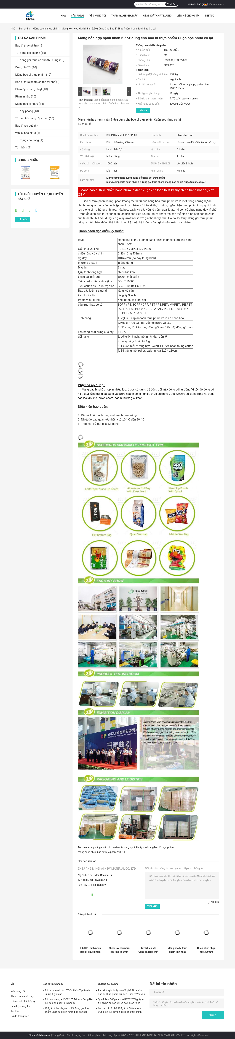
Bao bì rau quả (24, 125)
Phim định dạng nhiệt (28, 89)
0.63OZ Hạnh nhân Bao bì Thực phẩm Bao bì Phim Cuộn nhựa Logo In (90, 950)
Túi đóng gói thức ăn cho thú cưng (36, 60)
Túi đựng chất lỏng (27, 140)
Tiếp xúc (142, 110)
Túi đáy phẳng (24, 111)
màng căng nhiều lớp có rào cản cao (108, 847)
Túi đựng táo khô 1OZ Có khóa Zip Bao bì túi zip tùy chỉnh (67, 992)
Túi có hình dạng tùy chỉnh (31, 118)
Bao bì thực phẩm (26, 45)
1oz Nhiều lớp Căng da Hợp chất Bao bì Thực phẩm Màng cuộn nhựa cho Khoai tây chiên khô (148, 950)
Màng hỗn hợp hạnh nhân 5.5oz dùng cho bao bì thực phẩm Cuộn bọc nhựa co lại (103, 103)
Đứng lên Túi (23, 67)
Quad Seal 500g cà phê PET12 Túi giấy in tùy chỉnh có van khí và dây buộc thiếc (121, 1001)
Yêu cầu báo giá (196, 4)
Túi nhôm (21, 147)
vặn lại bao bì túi (25, 133)
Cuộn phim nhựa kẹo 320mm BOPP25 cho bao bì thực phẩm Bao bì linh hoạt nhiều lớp (206, 950)
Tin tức (209, 15)
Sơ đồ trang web (20, 1016)
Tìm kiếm (171, 4)
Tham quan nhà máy (124, 15)
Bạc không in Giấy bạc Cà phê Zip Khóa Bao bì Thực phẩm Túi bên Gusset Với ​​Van (121, 992)
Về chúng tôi (97, 15)
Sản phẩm (77, 15)
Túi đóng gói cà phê (27, 53)
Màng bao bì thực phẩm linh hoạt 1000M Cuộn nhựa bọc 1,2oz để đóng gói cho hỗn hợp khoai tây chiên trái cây (177, 950)
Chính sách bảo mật (39, 1035)
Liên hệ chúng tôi (188, 15)
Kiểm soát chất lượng (157, 15)
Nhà (63, 15)
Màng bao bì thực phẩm (46, 28)
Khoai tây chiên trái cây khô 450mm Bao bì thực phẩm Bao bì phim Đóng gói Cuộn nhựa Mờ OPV (119, 950)
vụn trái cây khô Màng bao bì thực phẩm (152, 847)
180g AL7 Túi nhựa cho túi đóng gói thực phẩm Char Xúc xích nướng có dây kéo (67, 1010)
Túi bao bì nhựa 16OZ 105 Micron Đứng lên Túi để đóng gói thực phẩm (69, 1001)
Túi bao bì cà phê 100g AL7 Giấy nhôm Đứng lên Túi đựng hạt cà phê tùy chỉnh (120, 1010)
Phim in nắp (22, 96)
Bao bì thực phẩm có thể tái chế (35, 82)
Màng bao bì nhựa (26, 103)
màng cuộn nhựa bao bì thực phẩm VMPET (101, 852)
